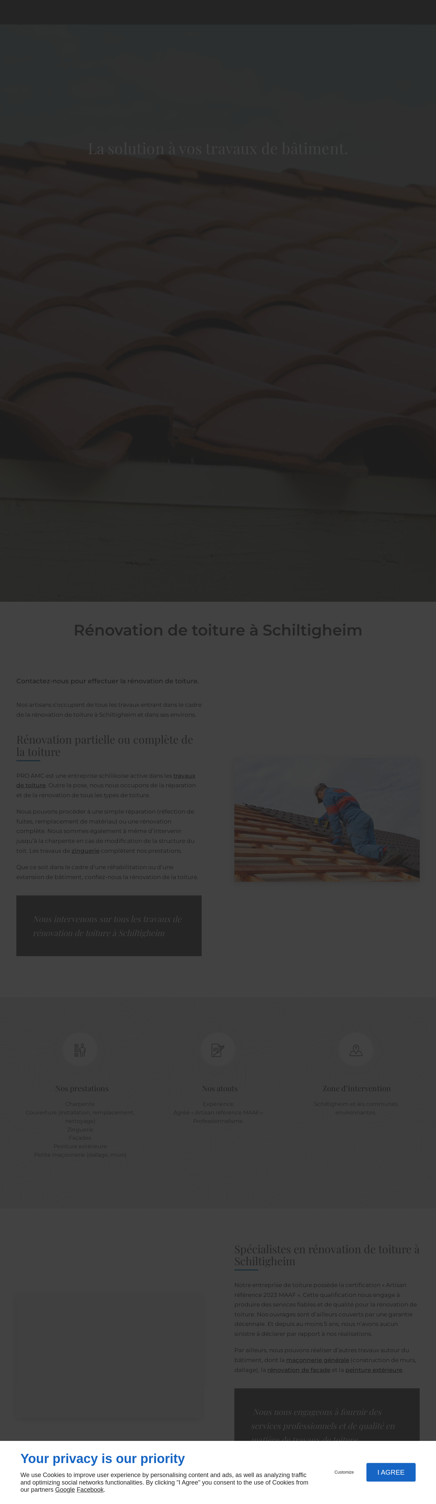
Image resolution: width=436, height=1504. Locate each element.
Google (65, 1489)
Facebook (90, 1489)
